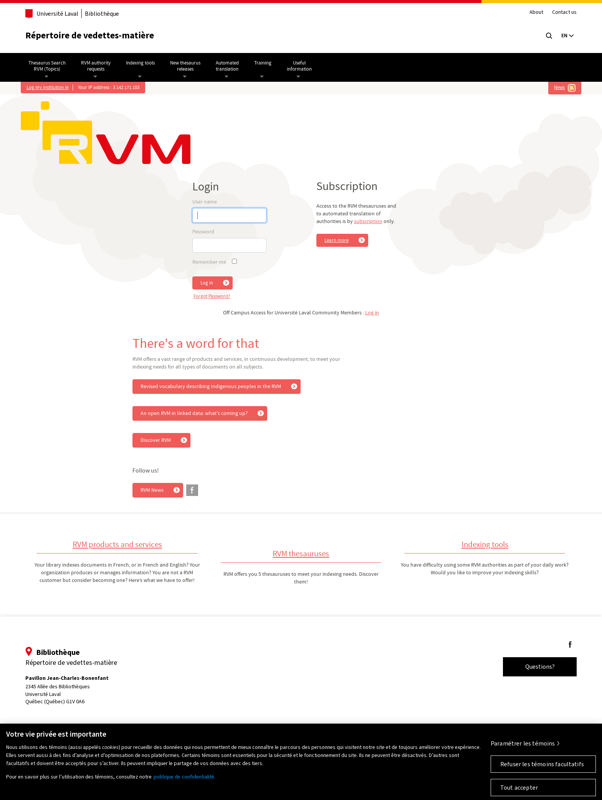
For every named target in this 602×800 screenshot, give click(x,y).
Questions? (540, 667)
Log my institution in (47, 87)
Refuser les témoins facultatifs (542, 769)
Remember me (209, 262)
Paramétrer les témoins (523, 748)
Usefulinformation (299, 66)
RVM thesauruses (301, 554)
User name (204, 202)
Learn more (336, 240)
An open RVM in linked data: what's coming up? (194, 413)
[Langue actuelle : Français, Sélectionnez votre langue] (567, 35)
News (559, 87)
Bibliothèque (102, 14)
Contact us (564, 12)
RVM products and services (117, 544)
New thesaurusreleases (185, 66)
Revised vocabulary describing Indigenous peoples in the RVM (211, 386)
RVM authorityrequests (96, 66)
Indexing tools (140, 63)
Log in (206, 283)
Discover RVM (156, 440)
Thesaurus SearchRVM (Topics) (47, 66)
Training (262, 63)
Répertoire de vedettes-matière (89, 35)
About (536, 12)
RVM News (152, 490)
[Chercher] (549, 35)
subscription (368, 221)
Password (203, 232)
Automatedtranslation (227, 66)
